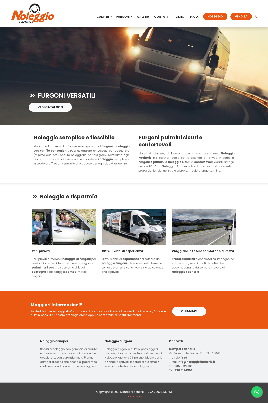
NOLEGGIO (215, 16)
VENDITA (241, 16)
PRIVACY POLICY (134, 396)
